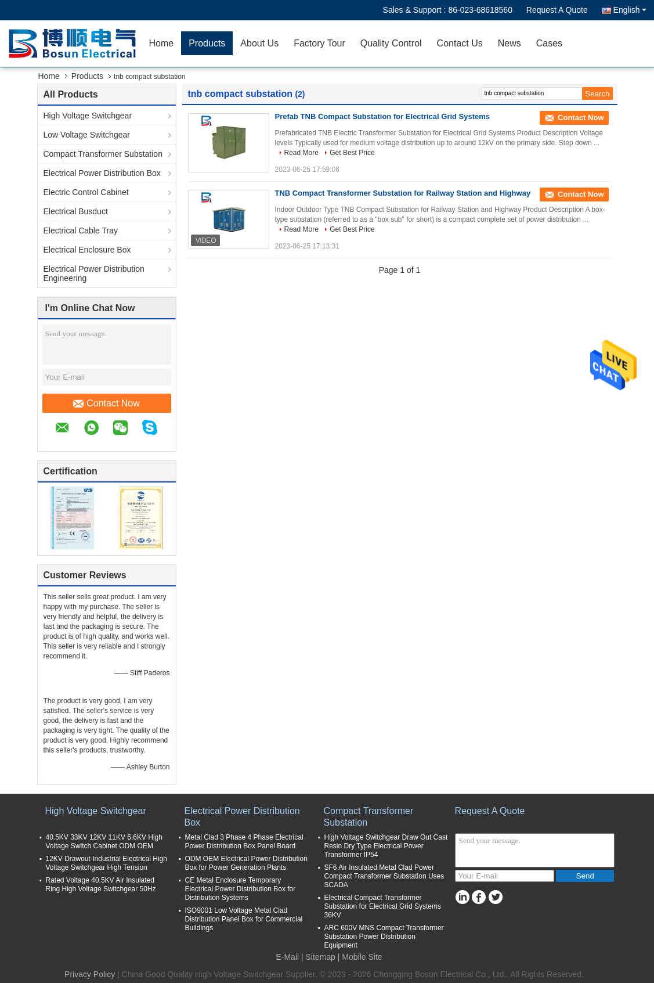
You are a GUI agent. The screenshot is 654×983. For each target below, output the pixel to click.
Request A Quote (557, 10)
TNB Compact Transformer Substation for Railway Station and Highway (403, 193)
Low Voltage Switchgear (87, 134)
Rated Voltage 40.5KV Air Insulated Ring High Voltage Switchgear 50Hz (101, 884)
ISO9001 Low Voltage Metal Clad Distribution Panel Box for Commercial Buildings (244, 919)
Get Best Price (352, 153)
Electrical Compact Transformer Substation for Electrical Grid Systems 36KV (382, 906)
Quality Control (391, 43)
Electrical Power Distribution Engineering (94, 273)
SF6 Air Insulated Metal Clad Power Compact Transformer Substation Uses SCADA (384, 876)
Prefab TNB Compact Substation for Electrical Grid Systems (382, 116)
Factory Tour (319, 43)
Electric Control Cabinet (86, 192)
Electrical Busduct (76, 211)
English (629, 10)
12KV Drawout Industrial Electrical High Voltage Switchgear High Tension (106, 863)
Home (161, 43)
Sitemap (320, 957)
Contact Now (106, 403)
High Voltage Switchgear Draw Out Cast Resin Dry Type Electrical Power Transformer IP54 (386, 846)
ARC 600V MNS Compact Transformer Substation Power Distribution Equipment (384, 936)
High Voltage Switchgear (88, 115)
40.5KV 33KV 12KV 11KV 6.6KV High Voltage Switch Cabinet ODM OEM (104, 841)
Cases (549, 43)
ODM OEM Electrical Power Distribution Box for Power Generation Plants (246, 863)
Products (207, 43)
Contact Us (460, 43)
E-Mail (287, 957)
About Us (259, 43)
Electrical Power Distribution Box (102, 173)
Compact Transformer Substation (103, 154)
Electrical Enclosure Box (87, 249)
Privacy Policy (89, 974)
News (509, 43)
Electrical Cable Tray (81, 230)
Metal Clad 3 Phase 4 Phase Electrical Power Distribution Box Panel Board (244, 841)
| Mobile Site (360, 957)
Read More (301, 153)
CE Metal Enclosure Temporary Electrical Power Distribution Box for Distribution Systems (240, 889)
